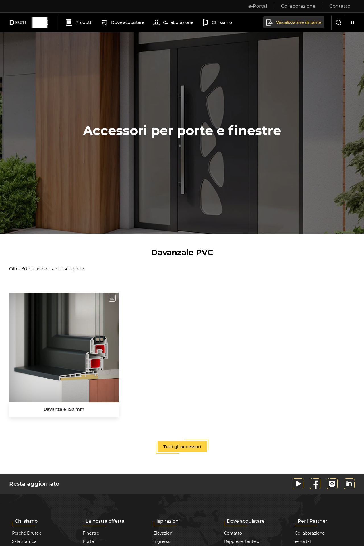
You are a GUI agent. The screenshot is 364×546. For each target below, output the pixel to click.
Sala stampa (24, 541)
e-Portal (303, 541)
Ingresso (162, 541)
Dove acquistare (122, 22)
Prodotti (79, 22)
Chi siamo (216, 22)
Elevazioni (163, 533)
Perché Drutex (26, 533)
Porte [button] (88, 541)
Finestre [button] (91, 533)
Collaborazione (172, 22)
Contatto (233, 533)
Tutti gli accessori (182, 446)
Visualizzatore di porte (293, 22)
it (353, 22)
